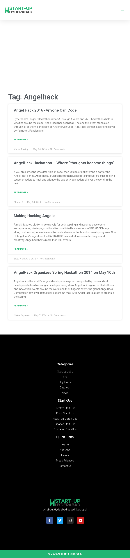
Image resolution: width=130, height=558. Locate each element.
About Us (65, 449)
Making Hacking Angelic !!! (37, 216)
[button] (122, 10)
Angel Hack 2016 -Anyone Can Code (45, 110)
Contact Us (65, 465)
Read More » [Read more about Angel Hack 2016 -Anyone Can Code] (21, 139)
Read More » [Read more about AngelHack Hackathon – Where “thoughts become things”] (21, 192)
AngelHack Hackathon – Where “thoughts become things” (64, 163)
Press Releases (65, 460)
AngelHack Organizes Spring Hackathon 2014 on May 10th (64, 272)
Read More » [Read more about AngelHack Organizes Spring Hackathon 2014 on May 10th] (21, 305)
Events (65, 455)
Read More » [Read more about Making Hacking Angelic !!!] (21, 249)
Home (65, 444)
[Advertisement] (65, 60)
